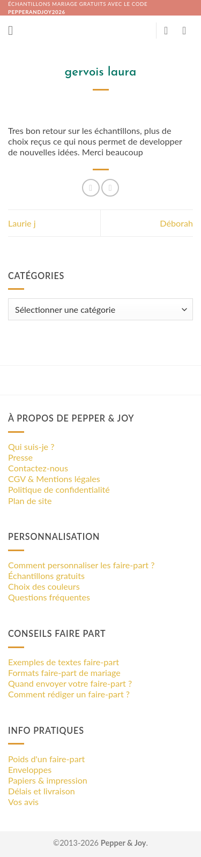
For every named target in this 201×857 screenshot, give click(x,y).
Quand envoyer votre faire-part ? (70, 683)
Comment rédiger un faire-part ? (69, 694)
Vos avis (23, 801)
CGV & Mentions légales (54, 478)
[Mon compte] (169, 30)
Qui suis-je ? (31, 446)
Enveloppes (29, 769)
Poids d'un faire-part (46, 759)
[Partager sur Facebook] (91, 188)
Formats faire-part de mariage (64, 672)
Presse (20, 457)
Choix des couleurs (44, 586)
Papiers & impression (47, 780)
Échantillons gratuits (46, 575)
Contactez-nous (38, 468)
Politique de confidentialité (59, 489)
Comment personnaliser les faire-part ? (81, 565)
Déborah (176, 223)
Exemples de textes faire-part (63, 662)
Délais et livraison (41, 791)
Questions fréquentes (49, 597)
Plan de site (30, 500)
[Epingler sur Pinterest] (110, 188)
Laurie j (22, 223)
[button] (14, 30)
